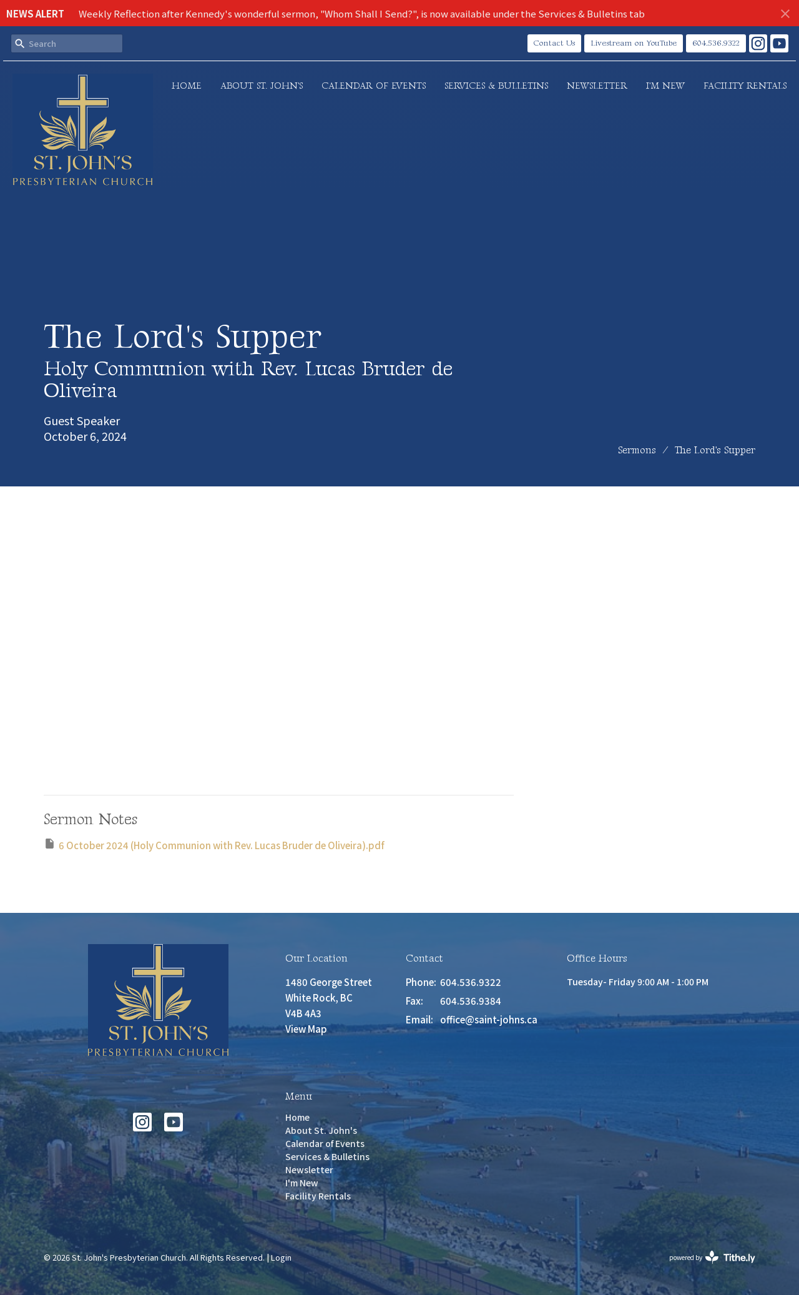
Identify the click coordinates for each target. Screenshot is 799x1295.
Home (187, 86)
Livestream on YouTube (634, 43)
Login (281, 1257)
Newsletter (597, 86)
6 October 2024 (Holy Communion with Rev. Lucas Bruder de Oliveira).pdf (214, 844)
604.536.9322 (716, 43)
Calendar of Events (373, 86)
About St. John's (261, 86)
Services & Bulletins (496, 86)
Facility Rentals (745, 86)
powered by (712, 1257)
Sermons (637, 450)
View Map (306, 1028)
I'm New (665, 86)
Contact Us (554, 43)
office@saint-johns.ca (488, 1019)
